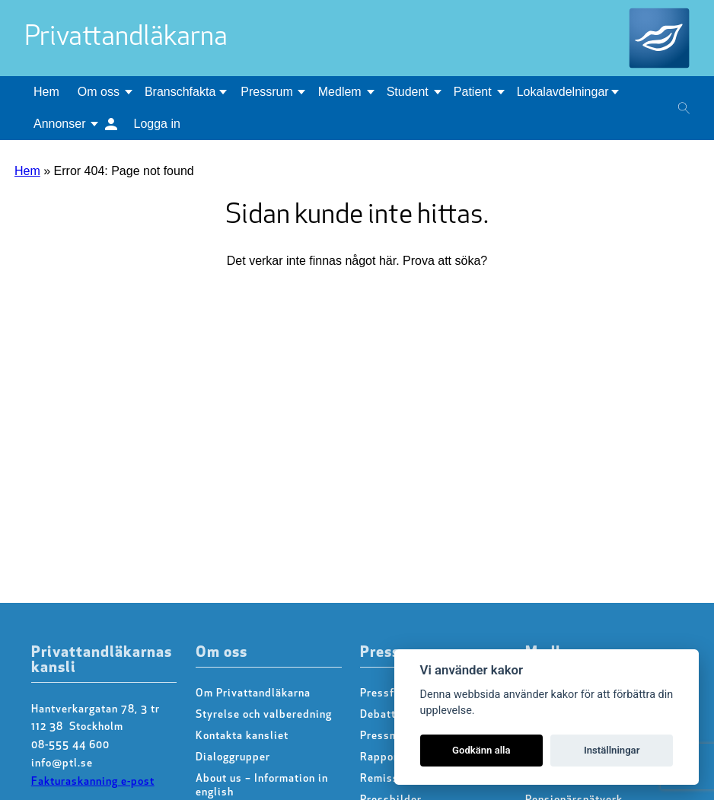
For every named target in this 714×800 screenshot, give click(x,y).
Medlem (340, 91)
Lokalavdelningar (563, 91)
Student (408, 91)
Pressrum (266, 91)
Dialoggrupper (233, 757)
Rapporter (386, 757)
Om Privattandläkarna (253, 694)
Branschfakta (180, 91)
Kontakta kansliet (242, 736)
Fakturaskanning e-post (93, 782)
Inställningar (611, 750)
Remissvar (388, 779)
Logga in (157, 123)
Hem (46, 91)
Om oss (99, 91)
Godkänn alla (481, 750)
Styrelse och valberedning (264, 715)
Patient (473, 91)
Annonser (59, 123)
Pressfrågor (391, 694)
